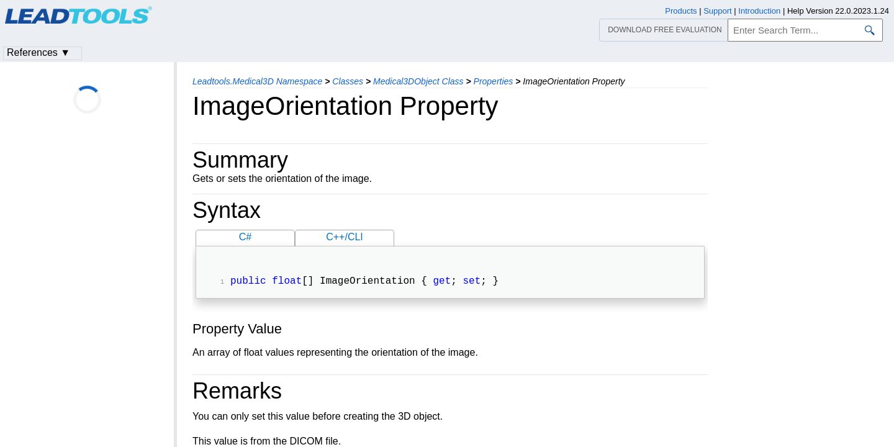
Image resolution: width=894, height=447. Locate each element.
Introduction (759, 11)
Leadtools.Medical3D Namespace (257, 81)
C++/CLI (344, 237)
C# (245, 237)
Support (717, 11)
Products (681, 11)
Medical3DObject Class (418, 81)
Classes (347, 81)
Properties (493, 81)
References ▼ (38, 52)
